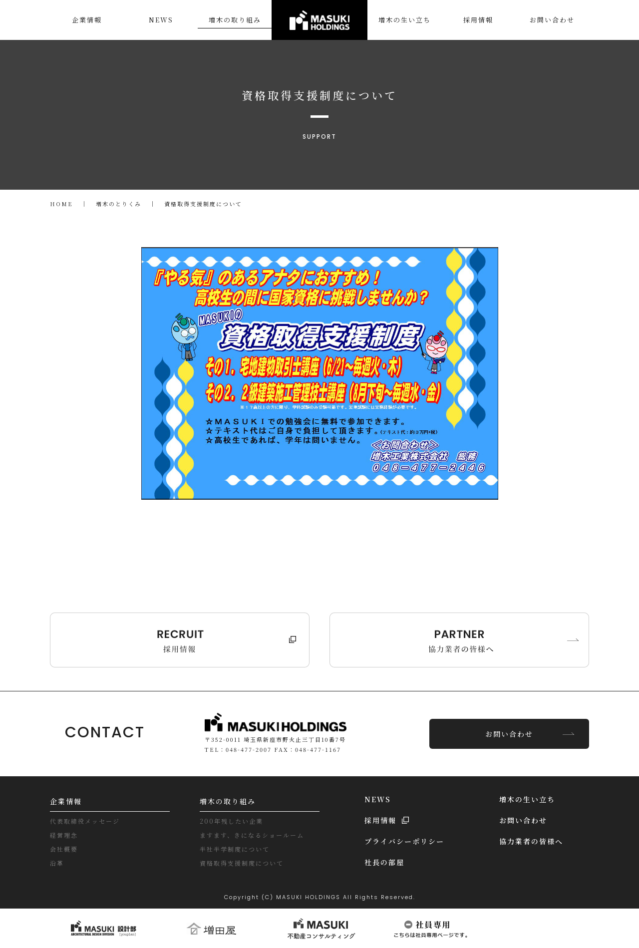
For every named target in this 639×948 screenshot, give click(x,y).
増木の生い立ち (527, 799)
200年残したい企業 (231, 820)
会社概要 (64, 848)
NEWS (377, 799)
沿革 (57, 862)
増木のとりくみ (118, 204)
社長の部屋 (384, 862)
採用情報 (380, 820)
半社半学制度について (235, 848)
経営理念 (64, 834)
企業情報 (66, 801)
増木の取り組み (228, 801)
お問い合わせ (509, 733)
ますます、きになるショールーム (252, 834)
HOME (61, 204)
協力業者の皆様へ (531, 841)
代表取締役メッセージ (85, 820)
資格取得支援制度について (242, 862)
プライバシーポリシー (404, 841)
